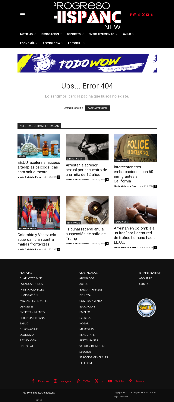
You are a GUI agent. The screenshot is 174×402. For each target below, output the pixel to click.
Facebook (43, 381)
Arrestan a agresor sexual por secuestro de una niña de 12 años (86, 170)
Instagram (66, 381)
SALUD (22, 156)
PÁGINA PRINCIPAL (97, 108)
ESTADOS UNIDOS (75, 158)
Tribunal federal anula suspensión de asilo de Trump (86, 234)
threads (140, 381)
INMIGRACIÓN (121, 160)
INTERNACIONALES (27, 228)
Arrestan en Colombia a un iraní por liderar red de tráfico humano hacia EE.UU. (135, 235)
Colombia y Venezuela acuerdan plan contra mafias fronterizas (36, 239)
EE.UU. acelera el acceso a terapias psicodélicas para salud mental (38, 167)
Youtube (119, 381)
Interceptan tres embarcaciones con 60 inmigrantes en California (133, 174)
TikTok (86, 381)
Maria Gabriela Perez (29, 176)
